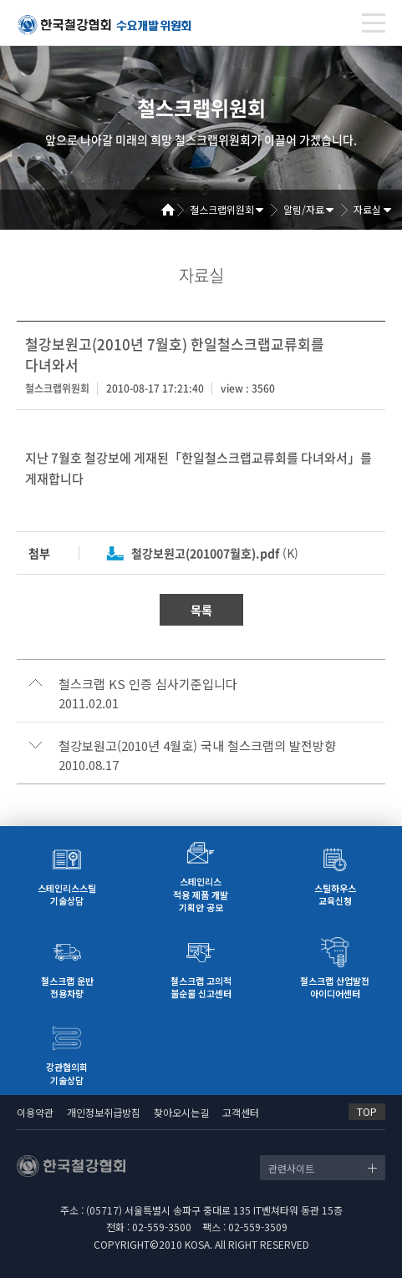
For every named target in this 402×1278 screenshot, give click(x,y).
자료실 (367, 209)
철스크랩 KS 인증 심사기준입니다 (148, 684)
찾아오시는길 (181, 1112)
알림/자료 (303, 209)
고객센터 (240, 1112)
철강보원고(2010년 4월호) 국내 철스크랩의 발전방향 (197, 745)
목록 (201, 609)
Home (173, 210)
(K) (214, 553)
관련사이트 (291, 1168)
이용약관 (35, 1112)
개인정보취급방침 (103, 1112)
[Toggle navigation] (373, 23)
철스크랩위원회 (222, 209)
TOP (367, 1111)
